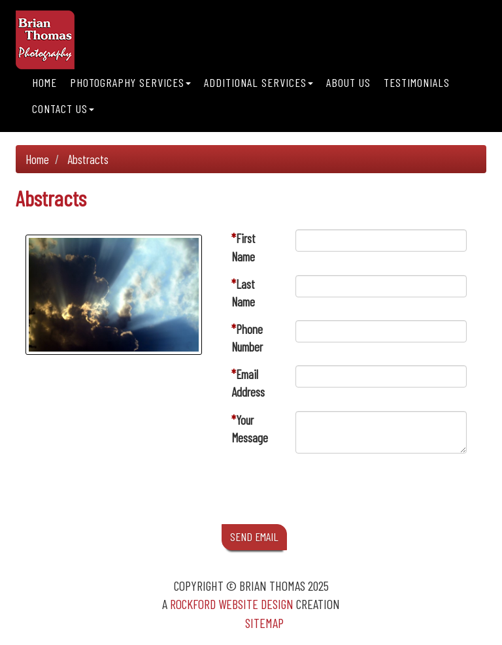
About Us (348, 82)
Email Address (248, 383)
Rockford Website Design (231, 604)
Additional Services (258, 82)
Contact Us (63, 108)
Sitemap (264, 623)
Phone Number (247, 338)
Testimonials (417, 82)
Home (44, 82)
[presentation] (394, 492)
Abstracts (88, 159)
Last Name (243, 292)
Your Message (249, 428)
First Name (243, 247)
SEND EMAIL (254, 536)
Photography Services (130, 82)
